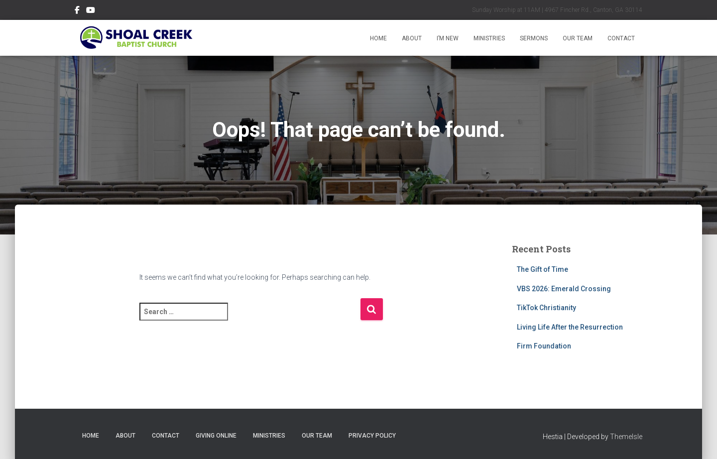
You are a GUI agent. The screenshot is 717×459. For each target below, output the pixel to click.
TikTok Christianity (546, 308)
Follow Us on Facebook (77, 11)
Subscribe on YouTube (90, 11)
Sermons (534, 38)
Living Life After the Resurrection (570, 327)
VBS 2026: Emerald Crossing (564, 289)
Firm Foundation (544, 346)
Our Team (578, 38)
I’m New (448, 38)
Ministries (489, 38)
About (412, 38)
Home (378, 38)
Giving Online (216, 435)
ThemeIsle (626, 437)
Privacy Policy (372, 435)
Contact (621, 38)
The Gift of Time (542, 269)
